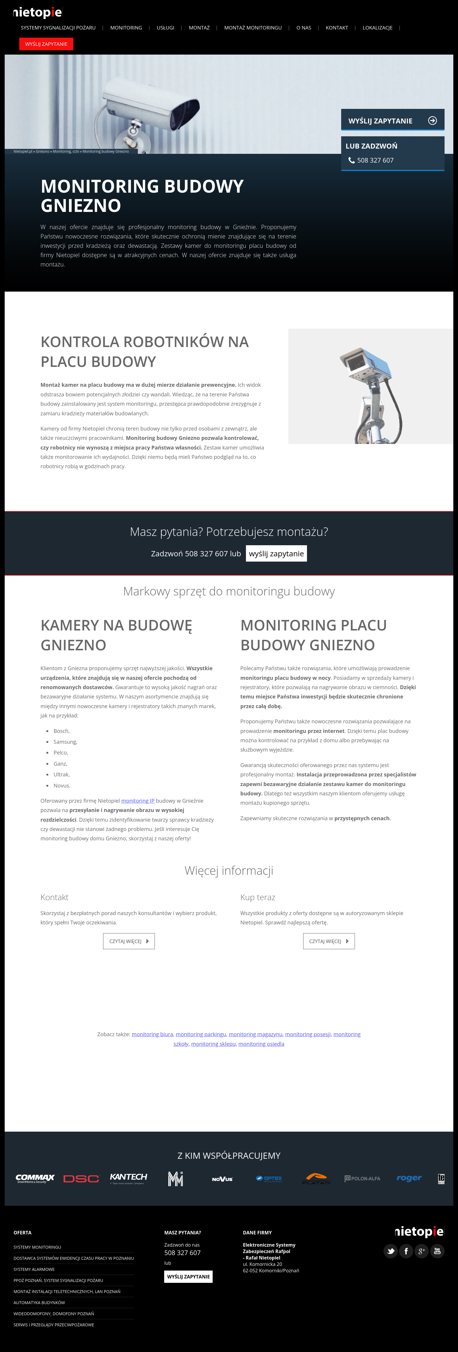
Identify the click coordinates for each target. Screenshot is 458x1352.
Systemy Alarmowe (34, 1273)
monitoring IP (138, 803)
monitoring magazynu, (256, 1037)
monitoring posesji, (308, 1037)
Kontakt (337, 30)
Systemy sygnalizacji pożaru (58, 30)
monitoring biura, (153, 1037)
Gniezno (42, 154)
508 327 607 (206, 556)
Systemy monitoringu (37, 1251)
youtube (437, 1258)
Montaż (199, 30)
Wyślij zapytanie (46, 46)
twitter (391, 1258)
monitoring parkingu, (202, 1037)
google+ (421, 1258)
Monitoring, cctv (66, 154)
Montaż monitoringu (253, 30)
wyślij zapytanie (276, 556)
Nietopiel (40, 15)
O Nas (303, 30)
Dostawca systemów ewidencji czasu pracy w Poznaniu (73, 1262)
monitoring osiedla (261, 1047)
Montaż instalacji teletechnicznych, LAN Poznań (66, 1295)
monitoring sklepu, (214, 1047)
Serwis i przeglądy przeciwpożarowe (53, 1328)
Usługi (165, 30)
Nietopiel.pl (22, 154)
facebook (406, 1258)
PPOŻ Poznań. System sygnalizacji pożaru (58, 1284)
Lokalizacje (378, 30)
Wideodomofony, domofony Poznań (53, 1317)
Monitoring (126, 30)
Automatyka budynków (39, 1306)
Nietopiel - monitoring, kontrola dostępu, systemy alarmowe (418, 1238)
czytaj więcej (125, 944)
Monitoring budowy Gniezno (106, 154)
